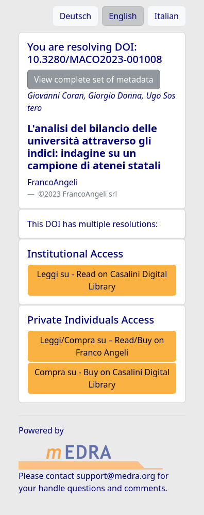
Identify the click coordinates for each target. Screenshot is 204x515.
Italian (167, 16)
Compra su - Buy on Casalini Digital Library (102, 378)
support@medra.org (115, 475)
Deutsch (76, 16)
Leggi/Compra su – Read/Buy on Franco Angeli (102, 346)
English (123, 16)
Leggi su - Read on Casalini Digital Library (102, 280)
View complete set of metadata (94, 79)
